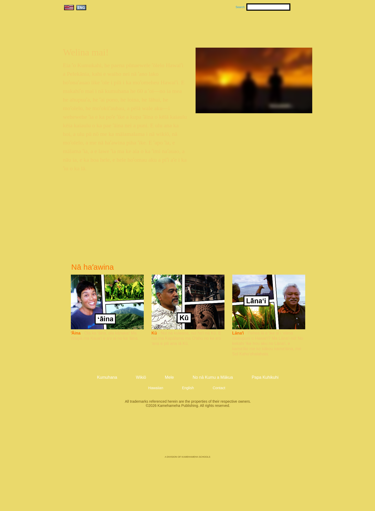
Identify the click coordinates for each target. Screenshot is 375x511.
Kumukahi (108, 33)
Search (240, 7)
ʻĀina (76, 333)
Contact (219, 388)
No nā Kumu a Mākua (280, 26)
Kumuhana (180, 26)
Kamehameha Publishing (187, 435)
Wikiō (237, 26)
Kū (154, 333)
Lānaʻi (238, 333)
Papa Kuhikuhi (265, 377)
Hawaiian (155, 388)
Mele (212, 26)
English (188, 388)
